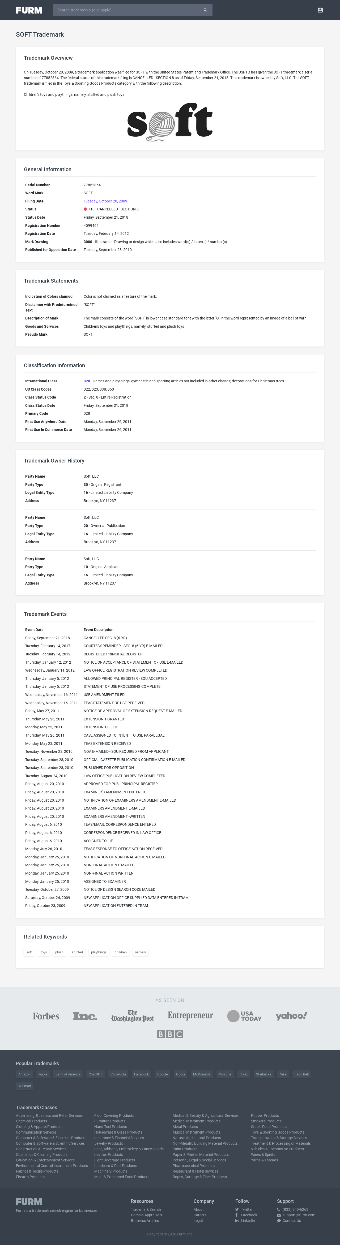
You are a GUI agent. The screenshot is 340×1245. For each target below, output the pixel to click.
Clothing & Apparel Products (39, 1127)
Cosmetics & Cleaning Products (41, 1154)
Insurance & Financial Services (119, 1138)
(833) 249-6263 (292, 1209)
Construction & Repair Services (41, 1149)
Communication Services (36, 1132)
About (199, 1209)
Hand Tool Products (110, 1127)
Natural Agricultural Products (197, 1138)
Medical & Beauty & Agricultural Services (206, 1115)
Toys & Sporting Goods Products (277, 1132)
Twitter (244, 1209)
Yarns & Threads (264, 1160)
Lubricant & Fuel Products (115, 1166)
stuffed (77, 952)
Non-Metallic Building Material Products (205, 1143)
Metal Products (185, 1127)
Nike (283, 1074)
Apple (43, 1074)
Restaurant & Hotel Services (195, 1171)
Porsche (225, 1074)
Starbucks (263, 1074)
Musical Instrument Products (196, 1132)
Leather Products (108, 1154)
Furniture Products (109, 1121)
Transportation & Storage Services (279, 1138)
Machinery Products (111, 1171)
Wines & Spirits (263, 1154)
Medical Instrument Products (196, 1121)
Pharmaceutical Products (194, 1166)
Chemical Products (31, 1121)
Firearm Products (30, 1177)
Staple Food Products (269, 1127)
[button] (320, 10)
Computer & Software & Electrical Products (51, 1138)
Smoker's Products (266, 1121)
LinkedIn (245, 1220)
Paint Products (185, 1149)
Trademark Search (146, 1209)
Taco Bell (302, 1074)
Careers (200, 1215)
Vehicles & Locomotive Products (277, 1149)
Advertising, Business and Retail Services (49, 1115)
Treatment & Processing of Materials (281, 1143)
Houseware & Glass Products (118, 1132)
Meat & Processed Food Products (121, 1177)
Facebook (141, 1074)
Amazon (24, 1074)
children (121, 952)
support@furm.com (296, 1215)
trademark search (46, 1210)
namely (140, 952)
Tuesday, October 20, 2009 (105, 201)
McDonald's (202, 1074)
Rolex (244, 1074)
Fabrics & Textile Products (37, 1171)
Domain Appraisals (146, 1215)
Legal (198, 1220)
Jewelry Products (108, 1143)
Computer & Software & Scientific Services (50, 1143)
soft (29, 952)
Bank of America (68, 1074)
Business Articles (145, 1220)
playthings (99, 952)
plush (59, 952)
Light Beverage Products (114, 1160)
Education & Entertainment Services (45, 1160)
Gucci (180, 1074)
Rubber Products (265, 1115)
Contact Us (289, 1220)
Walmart (24, 1086)
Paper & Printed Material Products (201, 1154)
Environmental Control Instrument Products (52, 1166)
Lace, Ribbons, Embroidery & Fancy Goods (129, 1149)
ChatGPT (95, 1074)
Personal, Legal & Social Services (199, 1160)
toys (44, 952)
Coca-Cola (118, 1074)
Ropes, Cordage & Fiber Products (200, 1177)
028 (87, 381)
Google (162, 1074)
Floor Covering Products (114, 1115)
